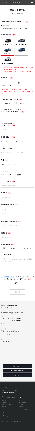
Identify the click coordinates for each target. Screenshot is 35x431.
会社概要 (21, 404)
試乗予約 (5, 25)
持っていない (20, 103)
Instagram (6, 416)
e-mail (13, 248)
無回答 (19, 175)
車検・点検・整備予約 (7, 404)
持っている (6, 103)
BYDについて (22, 400)
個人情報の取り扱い (7, 277)
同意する (15, 283)
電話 (4, 248)
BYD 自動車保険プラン (24, 402)
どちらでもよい (26, 248)
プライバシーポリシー (24, 409)
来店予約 (15, 28)
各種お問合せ (5, 407)
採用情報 (21, 407)
